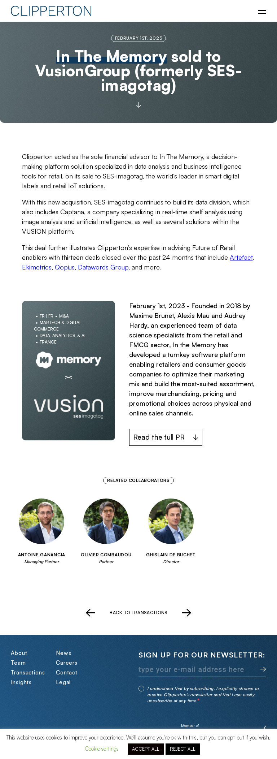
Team (18, 662)
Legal (63, 682)
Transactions (28, 672)
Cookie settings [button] (102, 748)
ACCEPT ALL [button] (145, 749)
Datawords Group (103, 267)
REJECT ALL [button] (182, 749)
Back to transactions (138, 613)
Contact (67, 672)
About (19, 653)
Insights (21, 682)
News (63, 653)
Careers (67, 662)
